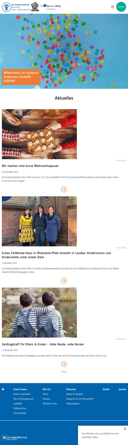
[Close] (125, 428)
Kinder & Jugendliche (22, 393)
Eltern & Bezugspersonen (23, 398)
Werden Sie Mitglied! (74, 393)
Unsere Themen (20, 389)
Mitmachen (71, 389)
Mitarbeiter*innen (50, 403)
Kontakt (106, 389)
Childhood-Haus (19, 408)
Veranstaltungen (19, 412)
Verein (45, 393)
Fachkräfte (17, 403)
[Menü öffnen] (112, 7)
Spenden (121, 6)
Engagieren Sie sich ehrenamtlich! (80, 398)
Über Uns (47, 389)
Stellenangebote (73, 403)
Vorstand (46, 398)
